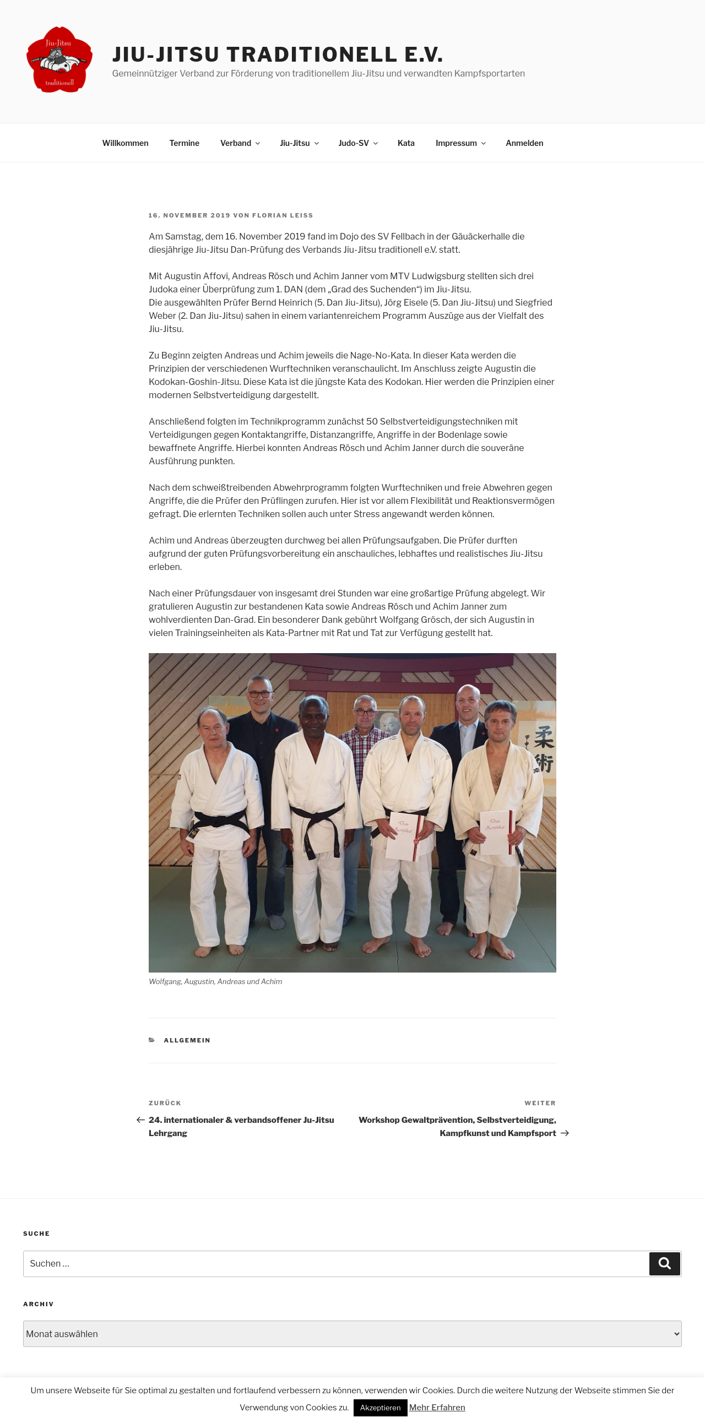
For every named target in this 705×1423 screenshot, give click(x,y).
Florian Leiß (283, 215)
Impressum (461, 143)
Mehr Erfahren (437, 1408)
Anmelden (524, 143)
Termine (184, 143)
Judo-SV (359, 143)
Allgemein (187, 1040)
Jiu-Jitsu (300, 143)
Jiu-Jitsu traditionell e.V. (278, 54)
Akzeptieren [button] (380, 1407)
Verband (241, 143)
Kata (406, 143)
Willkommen (125, 143)
